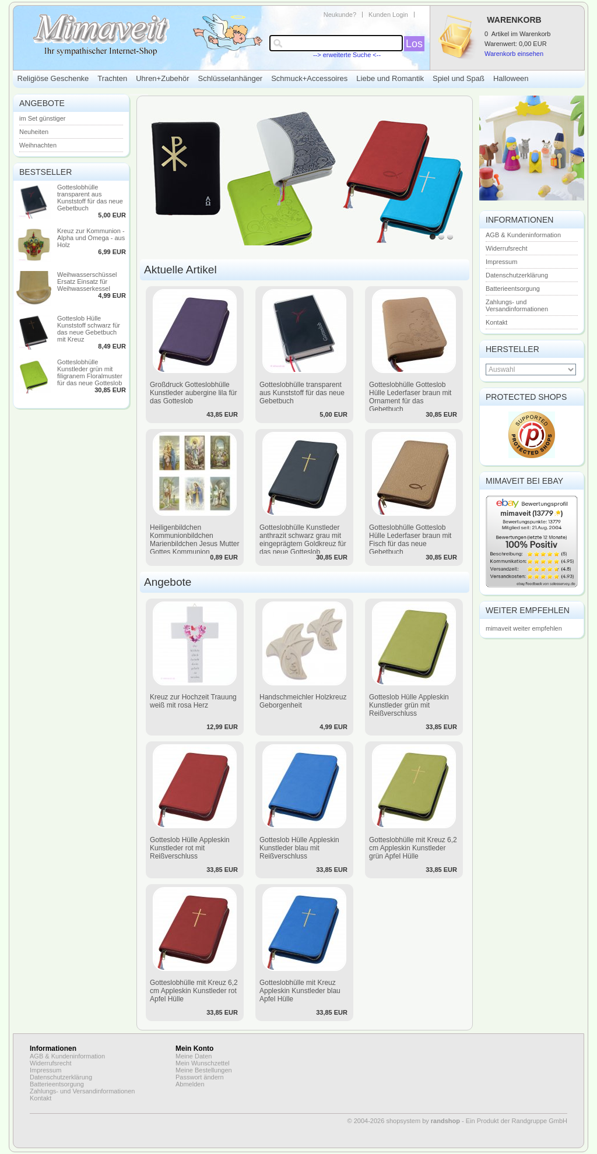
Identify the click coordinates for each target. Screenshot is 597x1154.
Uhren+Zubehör (162, 78)
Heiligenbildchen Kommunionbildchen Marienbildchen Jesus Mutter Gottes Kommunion (194, 539)
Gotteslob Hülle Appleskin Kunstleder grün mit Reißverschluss (409, 705)
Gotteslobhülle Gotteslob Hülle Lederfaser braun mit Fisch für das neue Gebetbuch (410, 539)
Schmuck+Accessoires (309, 78)
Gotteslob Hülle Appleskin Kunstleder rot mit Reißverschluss (190, 848)
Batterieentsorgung (513, 288)
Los (414, 44)
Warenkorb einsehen (513, 53)
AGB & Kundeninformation (523, 234)
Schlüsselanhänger (230, 78)
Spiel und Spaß (458, 78)
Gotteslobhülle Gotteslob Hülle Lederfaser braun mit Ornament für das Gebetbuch (410, 397)
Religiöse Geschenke (53, 78)
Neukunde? (340, 14)
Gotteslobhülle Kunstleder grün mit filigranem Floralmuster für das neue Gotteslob (89, 372)
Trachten (112, 78)
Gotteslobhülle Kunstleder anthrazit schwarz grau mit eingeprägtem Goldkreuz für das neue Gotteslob (302, 539)
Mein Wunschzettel (202, 1063)
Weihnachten (38, 145)
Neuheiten (33, 131)
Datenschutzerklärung (517, 275)
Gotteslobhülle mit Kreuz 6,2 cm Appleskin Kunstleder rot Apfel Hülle (194, 991)
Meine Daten (193, 1056)
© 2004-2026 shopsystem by (403, 1120)
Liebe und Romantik (390, 78)
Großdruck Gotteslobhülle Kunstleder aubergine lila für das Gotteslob (193, 393)
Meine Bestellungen (203, 1070)
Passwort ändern (199, 1077)
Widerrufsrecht (507, 248)
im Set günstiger (42, 118)
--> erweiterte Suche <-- (347, 54)
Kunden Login (388, 14)
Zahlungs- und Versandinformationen (517, 305)
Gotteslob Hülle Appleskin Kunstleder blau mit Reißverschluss (299, 848)
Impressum (501, 261)
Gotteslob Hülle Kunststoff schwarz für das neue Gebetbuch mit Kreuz (88, 329)
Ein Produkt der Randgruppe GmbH (516, 1120)
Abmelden (190, 1084)
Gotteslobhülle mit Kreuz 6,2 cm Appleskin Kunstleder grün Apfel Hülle (413, 848)
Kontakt (496, 322)
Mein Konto (194, 1048)
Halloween (511, 78)
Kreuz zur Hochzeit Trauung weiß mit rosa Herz (193, 701)
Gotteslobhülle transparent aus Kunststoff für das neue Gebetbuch (90, 198)
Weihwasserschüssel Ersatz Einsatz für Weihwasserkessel (87, 281)
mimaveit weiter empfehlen (524, 628)
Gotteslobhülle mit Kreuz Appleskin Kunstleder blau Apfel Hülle (299, 991)
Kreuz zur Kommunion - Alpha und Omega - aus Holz (91, 237)
